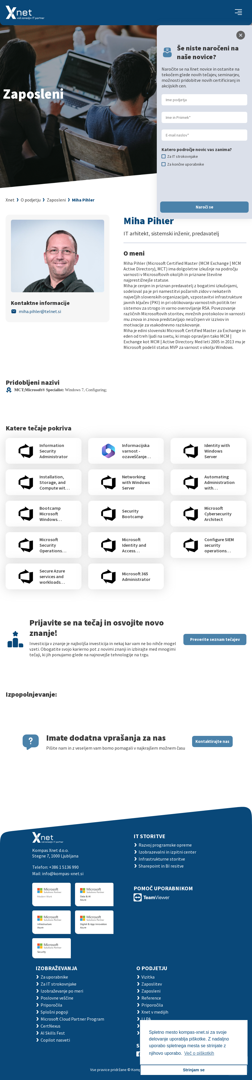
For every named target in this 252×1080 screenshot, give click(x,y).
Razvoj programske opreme (165, 845)
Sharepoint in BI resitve (161, 866)
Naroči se (204, 207)
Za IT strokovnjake (58, 984)
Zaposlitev (151, 984)
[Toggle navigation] (238, 12)
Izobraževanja (56, 968)
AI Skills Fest (53, 1033)
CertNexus (50, 1026)
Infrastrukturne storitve (162, 859)
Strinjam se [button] (194, 1070)
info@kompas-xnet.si (62, 873)
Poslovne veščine (57, 998)
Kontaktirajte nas (212, 741)
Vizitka (148, 977)
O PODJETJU (151, 968)
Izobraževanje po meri (62, 991)
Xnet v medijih (154, 1012)
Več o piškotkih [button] (199, 1053)
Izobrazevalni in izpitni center (167, 852)
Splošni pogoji (54, 1012)
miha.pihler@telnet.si (40, 311)
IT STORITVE (149, 836)
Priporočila (51, 1005)
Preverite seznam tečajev (215, 639)
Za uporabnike (54, 977)
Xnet (10, 200)
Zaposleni (56, 200)
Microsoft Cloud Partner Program (72, 1019)
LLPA (146, 1019)
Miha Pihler (83, 200)
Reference (151, 998)
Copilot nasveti (55, 1040)
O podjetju (31, 200)
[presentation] (204, 184)
